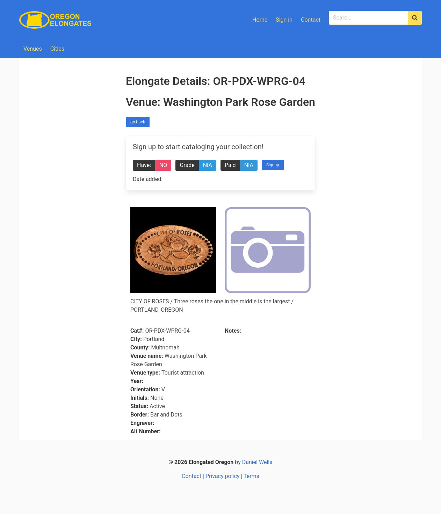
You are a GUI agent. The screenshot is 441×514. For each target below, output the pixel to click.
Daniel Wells (257, 462)
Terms (251, 476)
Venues (32, 48)
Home (259, 19)
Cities (57, 48)
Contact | (193, 476)
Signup (272, 164)
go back (137, 122)
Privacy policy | (224, 476)
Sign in (284, 19)
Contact (310, 19)
